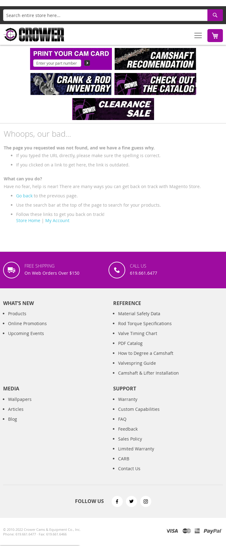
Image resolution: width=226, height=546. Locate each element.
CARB (123, 459)
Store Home (28, 220)
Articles (16, 409)
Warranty (127, 399)
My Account (57, 220)
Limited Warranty (136, 449)
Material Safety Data (139, 313)
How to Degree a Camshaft (145, 353)
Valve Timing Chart (137, 333)
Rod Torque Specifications (145, 323)
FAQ (122, 419)
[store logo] (34, 34)
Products (17, 313)
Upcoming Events (26, 333)
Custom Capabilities (139, 409)
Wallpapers (20, 399)
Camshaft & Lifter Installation (148, 373)
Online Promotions (27, 323)
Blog (12, 419)
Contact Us (129, 468)
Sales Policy (130, 439)
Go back (24, 196)
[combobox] (113, 15)
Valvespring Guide (137, 363)
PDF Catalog (130, 343)
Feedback (128, 429)
